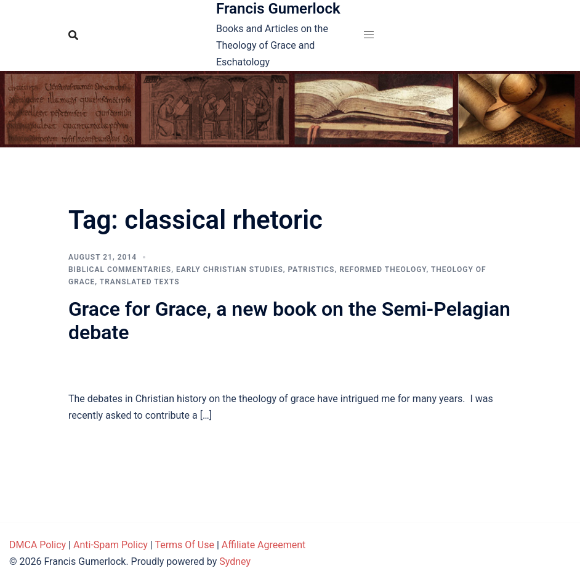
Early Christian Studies (229, 269)
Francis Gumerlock (278, 8)
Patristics (311, 269)
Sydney (235, 561)
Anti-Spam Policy (110, 545)
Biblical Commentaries (119, 269)
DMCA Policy (37, 545)
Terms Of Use (184, 545)
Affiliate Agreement (264, 545)
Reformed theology (382, 269)
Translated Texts (140, 282)
